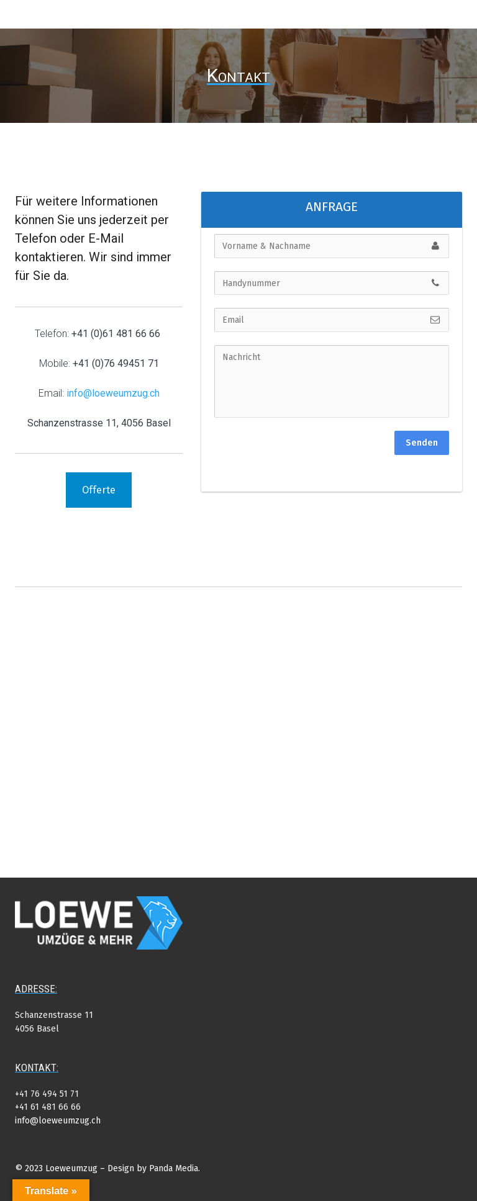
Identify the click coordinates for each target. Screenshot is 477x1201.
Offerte (99, 490)
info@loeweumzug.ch (58, 1120)
